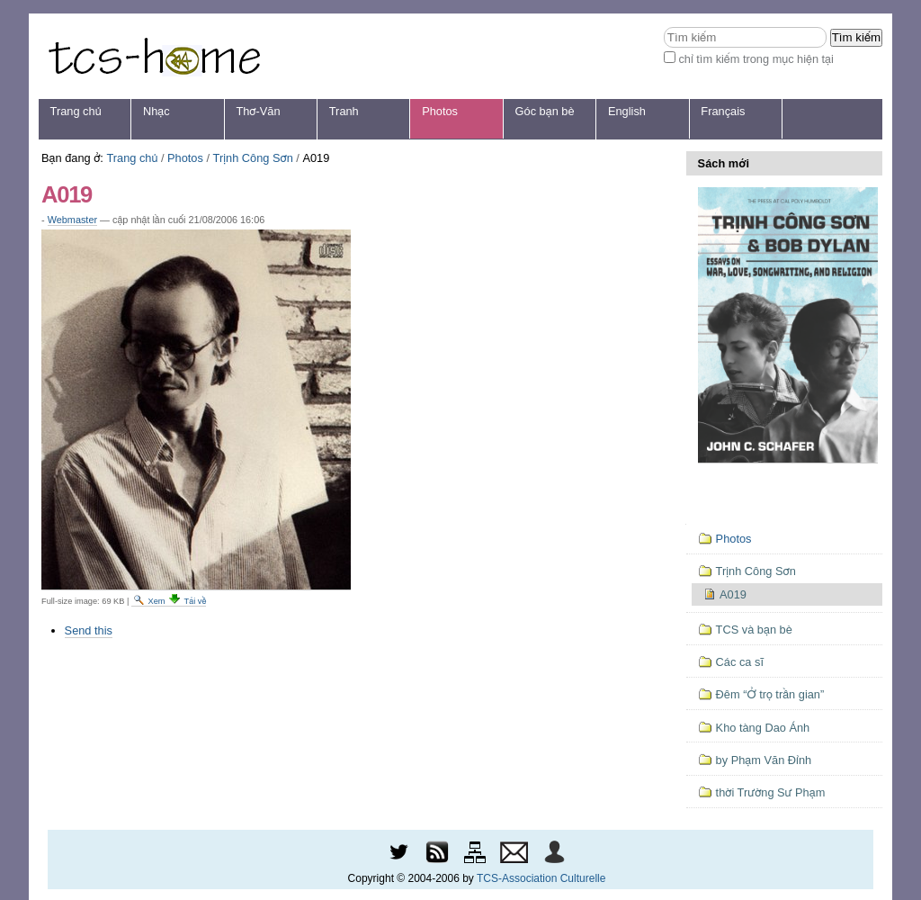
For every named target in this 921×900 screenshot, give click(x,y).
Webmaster (72, 219)
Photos (440, 111)
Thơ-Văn (258, 111)
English (627, 111)
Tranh (344, 111)
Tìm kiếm (663, 26)
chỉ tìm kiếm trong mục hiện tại (756, 59)
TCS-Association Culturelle (541, 878)
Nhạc (156, 111)
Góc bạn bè (545, 111)
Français (723, 111)
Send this (88, 630)
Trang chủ (76, 111)
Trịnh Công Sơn (253, 158)
